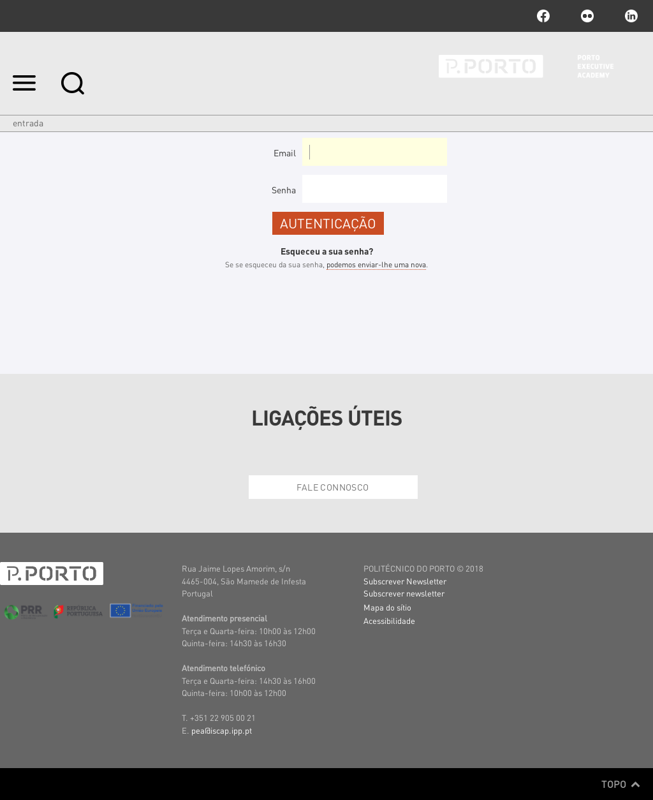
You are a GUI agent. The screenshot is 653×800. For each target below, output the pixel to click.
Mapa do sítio (387, 607)
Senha (284, 189)
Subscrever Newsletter (404, 580)
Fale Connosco (333, 487)
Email (285, 152)
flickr (587, 16)
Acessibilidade (389, 620)
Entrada (28, 122)
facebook (543, 16)
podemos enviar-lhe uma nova (376, 264)
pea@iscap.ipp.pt (221, 730)
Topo (620, 784)
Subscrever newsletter (403, 593)
